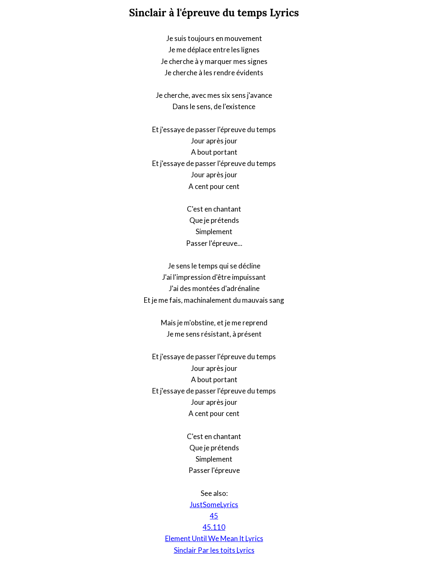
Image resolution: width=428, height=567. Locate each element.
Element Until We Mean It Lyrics (214, 538)
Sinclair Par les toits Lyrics (214, 550)
